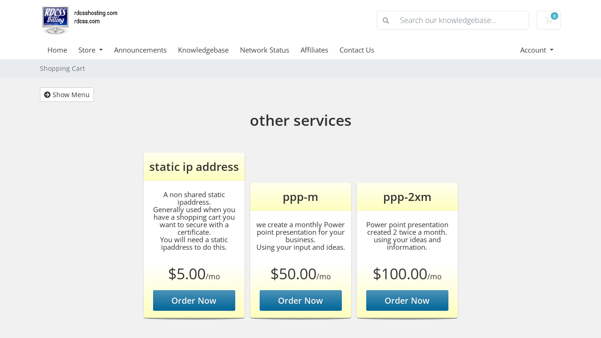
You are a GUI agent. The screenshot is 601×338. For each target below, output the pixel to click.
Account (534, 49)
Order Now (193, 300)
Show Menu (67, 94)
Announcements (140, 49)
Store (87, 49)
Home (57, 49)
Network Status (264, 49)
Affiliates (314, 49)
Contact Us (356, 49)
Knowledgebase (203, 49)
